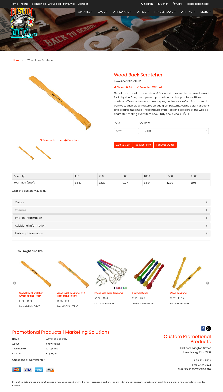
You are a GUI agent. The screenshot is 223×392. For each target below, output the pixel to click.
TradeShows (165, 14)
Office (143, 14)
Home (14, 4)
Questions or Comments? (28, 360)
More (205, 14)
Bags (102, 14)
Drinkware (122, 14)
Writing (188, 14)
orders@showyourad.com (194, 369)
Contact (83, 4)
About (24, 4)
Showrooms (53, 343)
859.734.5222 (202, 360)
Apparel (85, 14)
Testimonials (38, 4)
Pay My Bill (69, 4)
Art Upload (54, 4)
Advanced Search (56, 339)
